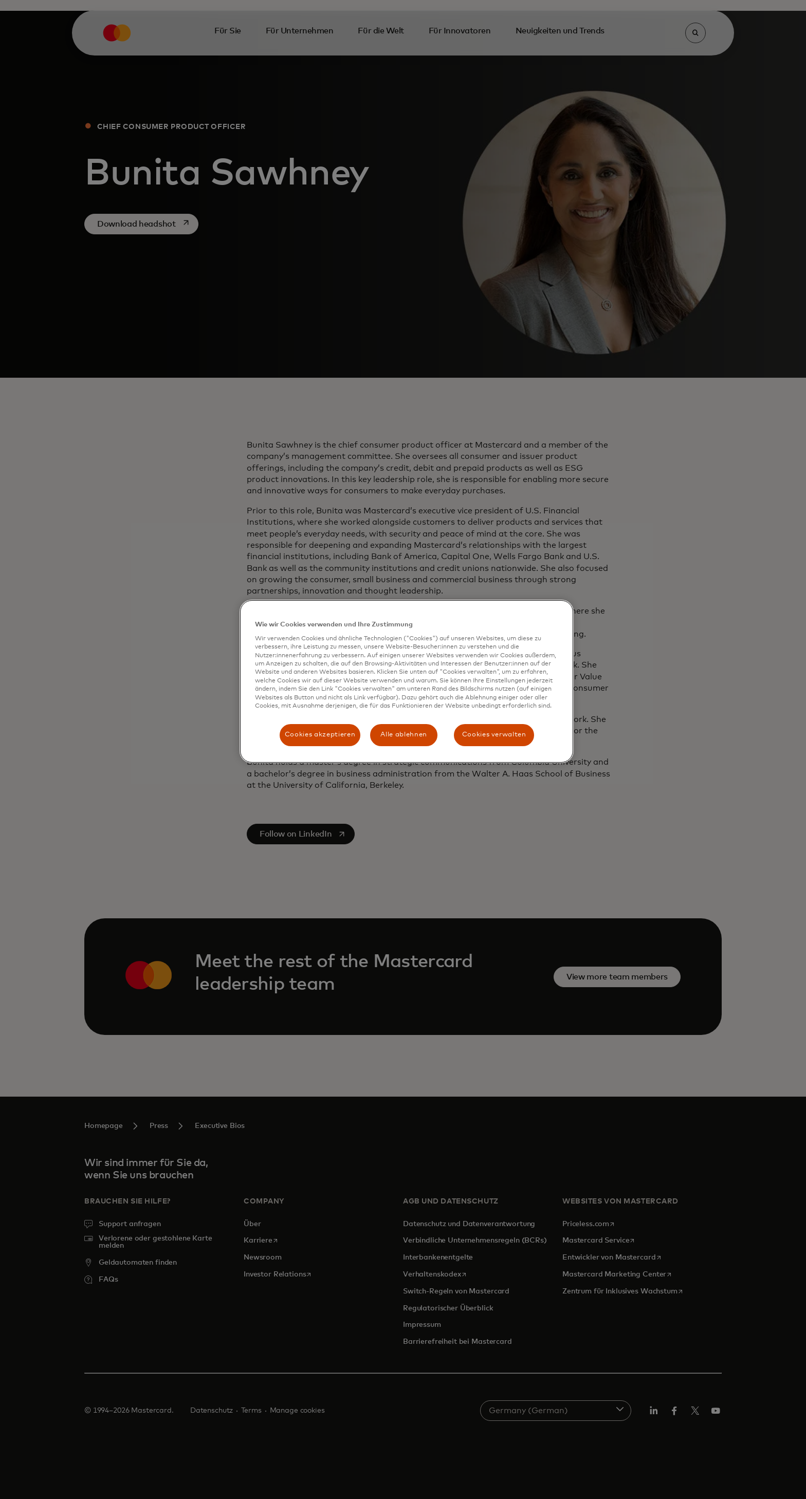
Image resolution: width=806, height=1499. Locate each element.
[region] (407, 681)
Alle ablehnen (403, 734)
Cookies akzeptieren (320, 734)
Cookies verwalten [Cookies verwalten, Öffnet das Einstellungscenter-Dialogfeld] (494, 734)
